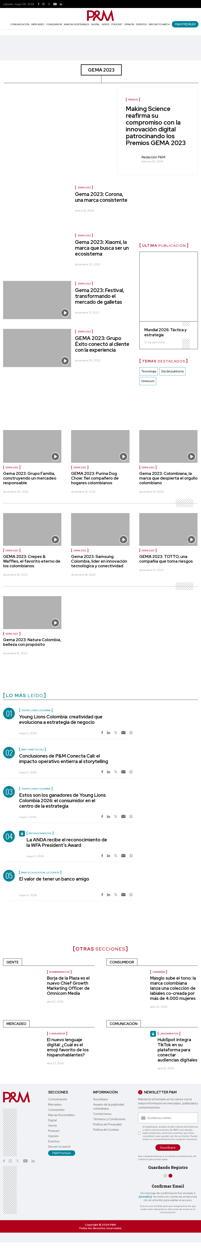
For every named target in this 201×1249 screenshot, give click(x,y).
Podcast (116, 24)
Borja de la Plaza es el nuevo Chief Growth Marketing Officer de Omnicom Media (68, 985)
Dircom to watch (159, 24)
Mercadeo (37, 24)
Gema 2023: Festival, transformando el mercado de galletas (99, 296)
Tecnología (148, 371)
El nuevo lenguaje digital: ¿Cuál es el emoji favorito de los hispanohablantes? (68, 1047)
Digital (95, 24)
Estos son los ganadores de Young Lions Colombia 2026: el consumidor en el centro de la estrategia (62, 800)
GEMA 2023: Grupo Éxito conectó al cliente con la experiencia (102, 344)
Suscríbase (100, 1099)
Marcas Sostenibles (76, 24)
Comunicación (19, 24)
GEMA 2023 (84, 187)
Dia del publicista (172, 371)
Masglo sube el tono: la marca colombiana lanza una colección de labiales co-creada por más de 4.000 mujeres (173, 988)
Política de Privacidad (107, 1124)
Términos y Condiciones (109, 1119)
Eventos (141, 24)
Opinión (129, 24)
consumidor (57, 1033)
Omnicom (147, 381)
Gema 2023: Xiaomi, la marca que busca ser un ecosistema (102, 248)
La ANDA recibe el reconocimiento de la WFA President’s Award (66, 842)
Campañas (158, 972)
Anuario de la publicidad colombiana (108, 1107)
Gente (105, 24)
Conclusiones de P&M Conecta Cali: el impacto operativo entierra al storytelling (63, 758)
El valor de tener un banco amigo (54, 879)
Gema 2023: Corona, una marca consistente (101, 197)
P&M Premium (185, 24)
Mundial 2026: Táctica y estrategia (165, 332)
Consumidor (54, 24)
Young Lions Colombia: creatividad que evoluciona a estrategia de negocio (60, 719)
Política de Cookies (106, 1130)
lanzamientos (169, 1033)
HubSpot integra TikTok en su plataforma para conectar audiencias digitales (177, 1050)
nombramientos (59, 972)
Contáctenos (102, 1114)
